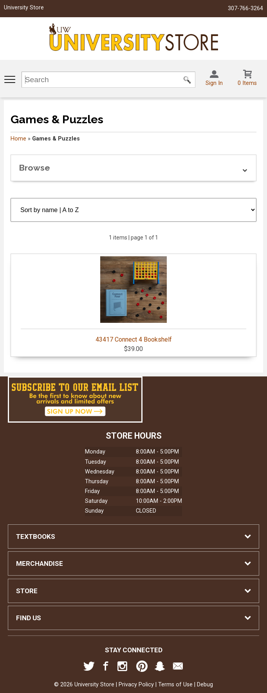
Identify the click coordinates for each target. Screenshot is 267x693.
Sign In (214, 83)
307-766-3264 (245, 8)
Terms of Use (175, 684)
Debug (205, 684)
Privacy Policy (136, 684)
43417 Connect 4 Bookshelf (133, 299)
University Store (24, 7)
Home (18, 138)
